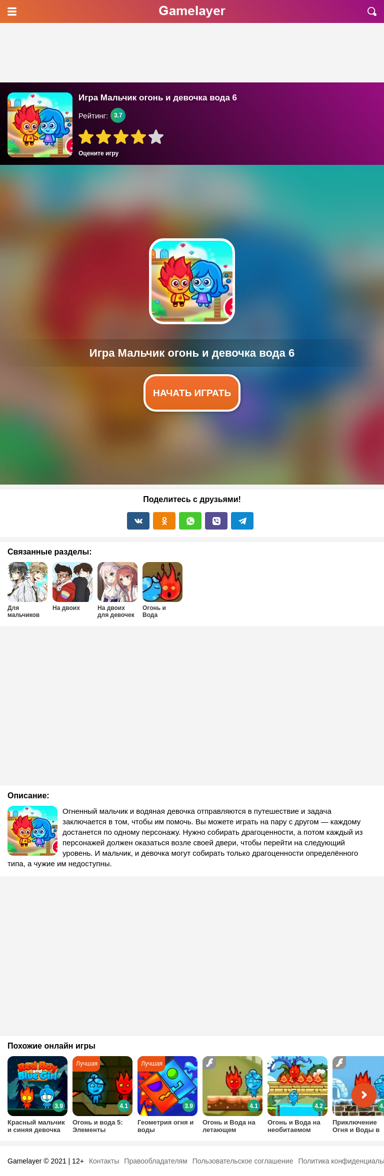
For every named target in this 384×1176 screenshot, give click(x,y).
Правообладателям (155, 1161)
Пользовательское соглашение (243, 1161)
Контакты (104, 1161)
